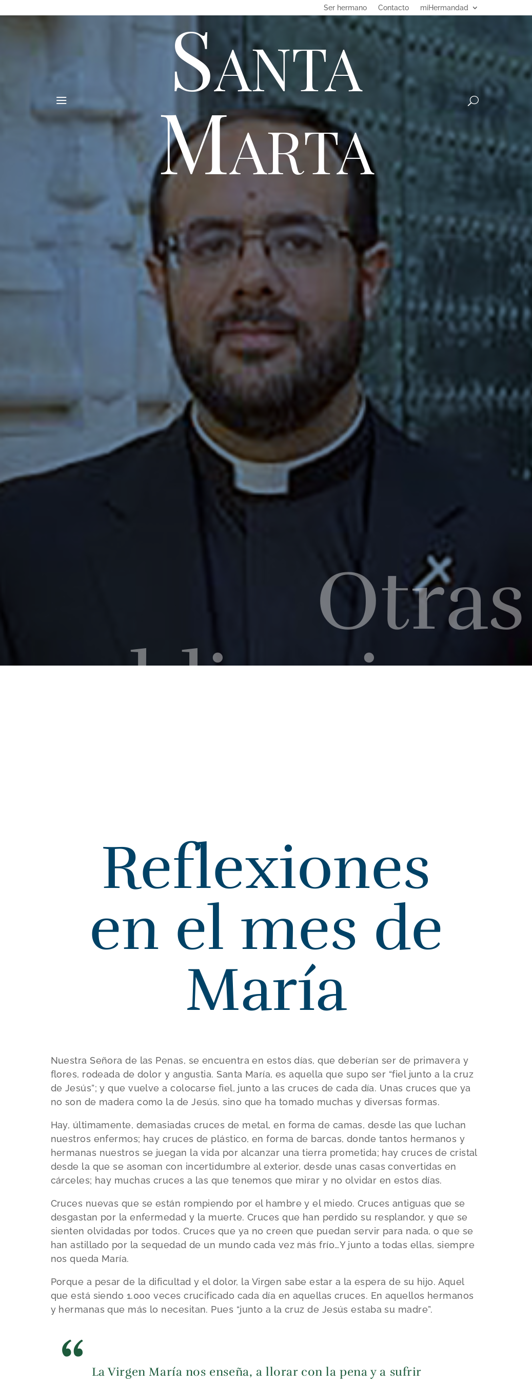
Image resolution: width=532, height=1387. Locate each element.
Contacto (393, 8)
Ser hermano (345, 8)
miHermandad (444, 8)
